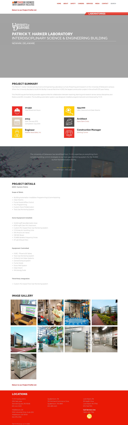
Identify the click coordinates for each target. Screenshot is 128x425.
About (65, 3)
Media (97, 3)
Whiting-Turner (82, 132)
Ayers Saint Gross (83, 121)
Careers (81, 3)
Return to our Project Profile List (24, 10)
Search (113, 3)
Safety (73, 3)
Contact (105, 3)
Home (59, 3)
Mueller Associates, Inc (33, 132)
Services (89, 3)
